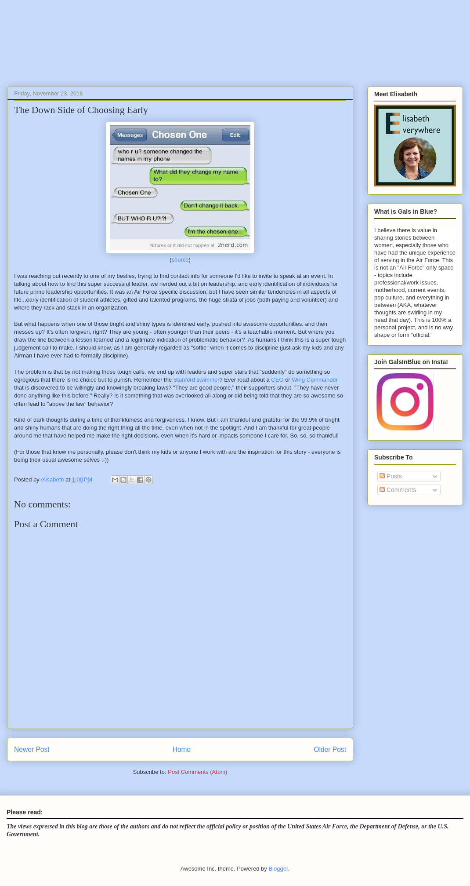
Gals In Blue (80, 46)
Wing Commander (315, 379)
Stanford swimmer (197, 379)
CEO (277, 379)
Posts (391, 476)
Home (182, 749)
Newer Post (32, 749)
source (179, 259)
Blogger (278, 868)
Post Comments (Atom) (197, 772)
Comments (398, 489)
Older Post (330, 749)
